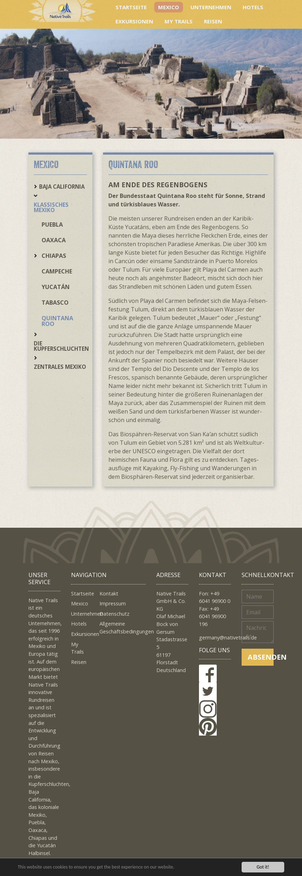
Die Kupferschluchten (61, 346)
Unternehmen (210, 7)
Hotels (253, 7)
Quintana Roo (57, 321)
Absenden (261, 657)
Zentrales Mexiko (60, 366)
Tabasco (55, 302)
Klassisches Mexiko (51, 207)
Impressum (112, 603)
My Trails (179, 21)
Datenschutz (114, 613)
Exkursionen (134, 21)
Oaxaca (54, 240)
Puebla (52, 224)
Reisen (213, 21)
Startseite (131, 7)
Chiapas (54, 256)
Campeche (57, 271)
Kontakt (108, 593)
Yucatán (56, 287)
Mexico (168, 7)
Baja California (62, 186)
